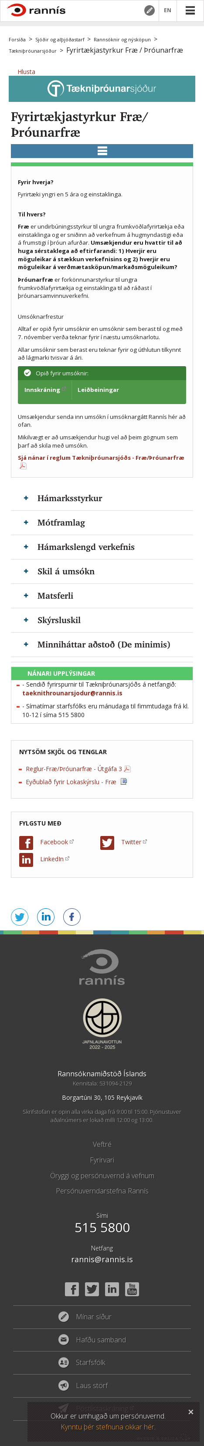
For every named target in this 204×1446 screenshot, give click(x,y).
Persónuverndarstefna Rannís (102, 1191)
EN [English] (168, 10)
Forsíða (17, 39)
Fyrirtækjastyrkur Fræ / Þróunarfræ (124, 50)
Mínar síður (149, 10)
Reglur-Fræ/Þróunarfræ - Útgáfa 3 (74, 769)
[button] (26, 71)
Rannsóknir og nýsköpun (122, 39)
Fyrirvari (102, 1160)
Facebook (54, 842)
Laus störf (92, 1386)
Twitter (131, 842)
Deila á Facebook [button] (72, 917)
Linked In (112, 1289)
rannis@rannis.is (102, 1259)
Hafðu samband (101, 1340)
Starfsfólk (90, 1362)
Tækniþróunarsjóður (33, 50)
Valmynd (190, 10)
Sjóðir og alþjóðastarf (60, 39)
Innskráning (42, 390)
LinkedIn (52, 859)
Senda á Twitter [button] (19, 917)
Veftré (102, 1144)
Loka (191, 1410)
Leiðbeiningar (98, 390)
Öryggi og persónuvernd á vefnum (102, 1175)
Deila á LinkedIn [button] (45, 917)
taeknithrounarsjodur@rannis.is (72, 693)
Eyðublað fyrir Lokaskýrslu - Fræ (72, 782)
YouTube (132, 1289)
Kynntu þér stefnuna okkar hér (107, 1427)
